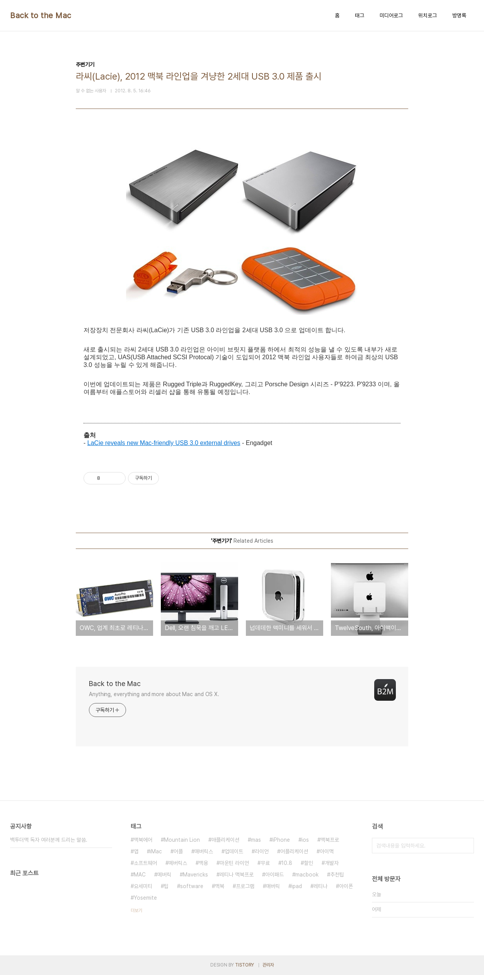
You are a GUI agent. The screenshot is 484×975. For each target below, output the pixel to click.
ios (305, 840)
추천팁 (337, 874)
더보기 (136, 910)
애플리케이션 (225, 840)
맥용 (203, 863)
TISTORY (244, 965)
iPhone (281, 840)
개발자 (332, 863)
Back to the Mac (41, 15)
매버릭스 (203, 851)
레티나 (320, 886)
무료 (265, 863)
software (191, 886)
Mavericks (195, 874)
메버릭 (164, 874)
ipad (296, 886)
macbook (307, 874)
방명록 (459, 15)
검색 (466, 845)
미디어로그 (391, 15)
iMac (156, 851)
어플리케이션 (294, 851)
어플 (178, 851)
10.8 (286, 863)
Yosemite (145, 898)
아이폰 (346, 886)
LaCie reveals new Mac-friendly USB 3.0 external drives (163, 443)
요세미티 (143, 886)
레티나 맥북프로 (237, 874)
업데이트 (234, 851)
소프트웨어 (145, 863)
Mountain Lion (182, 840)
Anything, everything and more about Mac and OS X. (154, 694)
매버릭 (273, 886)
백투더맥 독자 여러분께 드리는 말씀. (48, 840)
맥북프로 (329, 840)
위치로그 (427, 15)
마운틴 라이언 (234, 863)
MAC (140, 874)
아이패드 (274, 874)
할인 (308, 863)
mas (256, 840)
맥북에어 (143, 840)
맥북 (219, 886)
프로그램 (245, 886)
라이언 (262, 851)
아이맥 (327, 851)
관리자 (268, 965)
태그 (359, 15)
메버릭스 (178, 863)
